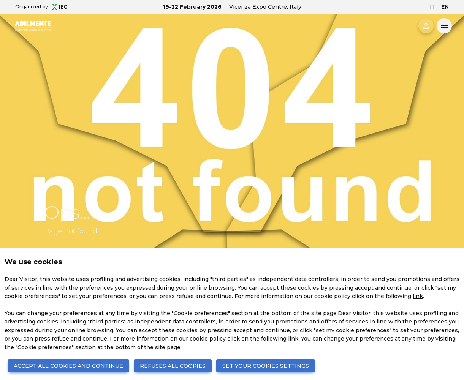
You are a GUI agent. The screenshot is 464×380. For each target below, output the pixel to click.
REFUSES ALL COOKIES (173, 366)
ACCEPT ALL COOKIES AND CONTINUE (68, 366)
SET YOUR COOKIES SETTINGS (265, 366)
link (418, 296)
